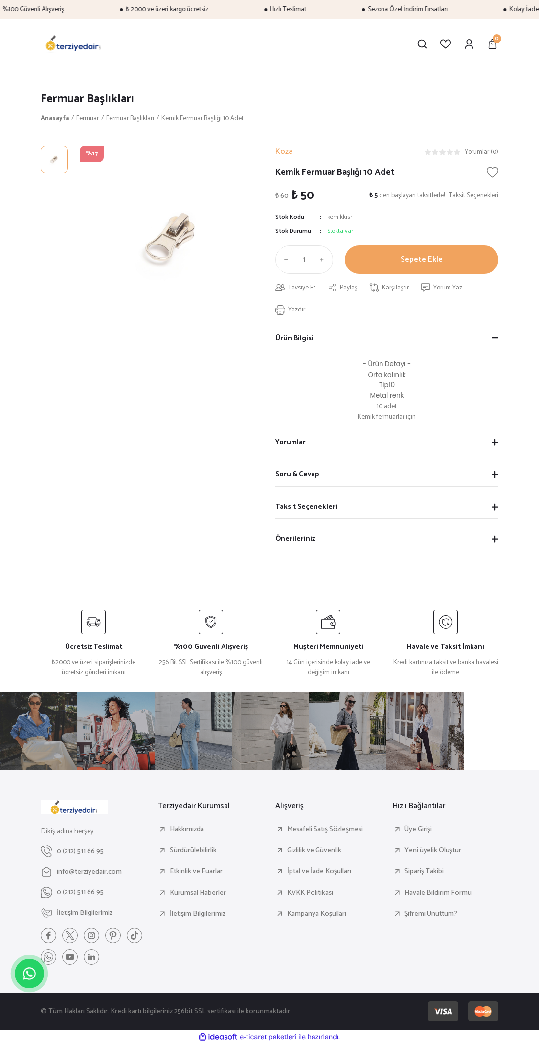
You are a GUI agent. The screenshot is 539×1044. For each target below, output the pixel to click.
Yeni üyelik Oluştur (432, 850)
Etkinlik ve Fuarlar (196, 871)
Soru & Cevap (297, 474)
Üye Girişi (418, 829)
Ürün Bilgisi (294, 338)
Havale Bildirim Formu (438, 893)
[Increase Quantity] (324, 259)
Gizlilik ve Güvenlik (314, 850)
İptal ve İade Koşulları (319, 871)
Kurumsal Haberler (198, 893)
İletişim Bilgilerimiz (197, 914)
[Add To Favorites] (492, 172)
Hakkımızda (187, 829)
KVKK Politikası (310, 893)
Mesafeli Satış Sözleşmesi (325, 829)
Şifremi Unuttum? (430, 914)
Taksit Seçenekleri (306, 506)
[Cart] (492, 44)
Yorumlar (290, 442)
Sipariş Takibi (424, 871)
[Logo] (73, 44)
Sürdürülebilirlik (193, 850)
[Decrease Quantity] (284, 259)
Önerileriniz (295, 539)
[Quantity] (304, 259)
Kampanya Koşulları (316, 914)
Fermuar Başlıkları (87, 99)
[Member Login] (469, 44)
